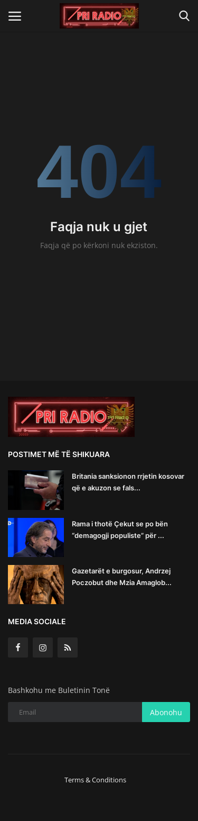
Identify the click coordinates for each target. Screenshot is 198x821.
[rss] (68, 647)
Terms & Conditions (95, 779)
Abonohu (166, 712)
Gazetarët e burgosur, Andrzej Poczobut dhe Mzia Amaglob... (122, 577)
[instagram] (43, 647)
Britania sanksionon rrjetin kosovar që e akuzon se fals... (128, 482)
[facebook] (18, 647)
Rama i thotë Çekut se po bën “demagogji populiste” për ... (120, 529)
